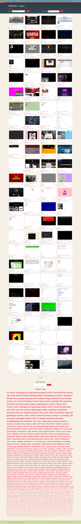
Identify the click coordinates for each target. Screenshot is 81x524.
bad (48, 56)
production (21, 484)
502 (55, 313)
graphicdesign (63, 434)
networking (53, 502)
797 (39, 256)
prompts (46, 512)
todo (44, 513)
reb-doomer (11, 313)
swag (71, 481)
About (47, 522)
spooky (27, 512)
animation (67, 395)
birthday (14, 476)
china (12, 343)
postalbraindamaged (44, 313)
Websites (12, 6)
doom (65, 99)
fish (47, 465)
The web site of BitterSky (62, 197)
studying (9, 481)
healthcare (68, 498)
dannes (59, 227)
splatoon (42, 469)
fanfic (22, 469)
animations (41, 471)
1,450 (55, 184)
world (29, 498)
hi (10, 498)
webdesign (10, 449)
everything (66, 441)
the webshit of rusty (28, 312)
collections (47, 513)
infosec (46, 343)
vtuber (64, 449)
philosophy (24, 404)
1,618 (38, 184)
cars (29, 85)
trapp (42, 356)
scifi (24, 426)
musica (35, 401)
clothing (25, 453)
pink (46, 413)
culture (9, 426)
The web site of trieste (29, 226)
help (19, 492)
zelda (69, 510)
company (65, 505)
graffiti (63, 503)
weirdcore (70, 449)
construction (32, 492)
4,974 (71, 127)
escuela (31, 495)
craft (49, 484)
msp (46, 128)
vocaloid (17, 424)
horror (16, 398)
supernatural (39, 495)
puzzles (27, 474)
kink (24, 513)
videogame (24, 407)
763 (55, 256)
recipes (14, 481)
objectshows (10, 479)
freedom (8, 498)
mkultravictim (27, 299)
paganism (40, 510)
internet (40, 415)
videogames (60, 85)
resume (9, 465)
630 (22, 299)
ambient (65, 502)
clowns (69, 489)
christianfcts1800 (11, 127)
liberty (10, 142)
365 (22, 356)
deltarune (29, 449)
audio (54, 479)
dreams (14, 467)
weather (11, 228)
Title (58, 341)
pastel (15, 495)
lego (47, 493)
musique (29, 513)
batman (71, 504)
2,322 (55, 170)
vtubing (46, 511)
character (27, 506)
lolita (35, 489)
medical (37, 497)
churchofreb (11, 84)
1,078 (22, 213)
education (67, 401)
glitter (65, 513)
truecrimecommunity (64, 56)
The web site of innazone (13, 25)
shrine (57, 483)
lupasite (42, 140)
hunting (64, 300)
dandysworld (23, 510)
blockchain (21, 504)
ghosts (59, 504)
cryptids (35, 504)
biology (14, 453)
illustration (59, 413)
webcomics (28, 441)
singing (66, 457)
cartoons (19, 413)
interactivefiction (29, 511)
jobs (18, 512)
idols (52, 510)
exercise (66, 510)
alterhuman (57, 502)
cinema (31, 429)
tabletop (13, 496)
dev (43, 487)
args (8, 493)
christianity (31, 257)
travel (50, 407)
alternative (10, 457)
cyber (53, 493)
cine (56, 487)
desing (20, 512)
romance (26, 467)
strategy (63, 128)
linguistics (57, 465)
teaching (43, 474)
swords (29, 99)
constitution (29, 56)
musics (41, 511)
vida (47, 509)
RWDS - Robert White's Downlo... (63, 298)
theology (25, 504)
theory (33, 505)
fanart (9, 439)
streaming (16, 439)
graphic (16, 484)
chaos (49, 509)
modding (40, 472)
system (43, 465)
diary (41, 413)
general (34, 502)
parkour (31, 171)
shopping (10, 455)
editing (25, 436)
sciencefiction (17, 503)
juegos (22, 461)
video (51, 413)
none (39, 484)
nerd (65, 496)
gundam (49, 372)
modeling (56, 497)
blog (13, 395)
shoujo (48, 512)
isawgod (10, 98)
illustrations (39, 506)
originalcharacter (65, 509)
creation (45, 502)
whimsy (38, 489)
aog (42, 342)
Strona (42, 183)
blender (48, 478)
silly (47, 424)
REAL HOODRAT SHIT (45, 226)
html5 (35, 459)
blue (7, 491)
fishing (62, 498)
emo (35, 271)
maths (8, 489)
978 (71, 213)
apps (69, 465)
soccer (45, 449)
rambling (64, 511)
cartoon (57, 471)
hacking (20, 446)
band (49, 461)
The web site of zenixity (61, 369)
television (50, 463)
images (59, 492)
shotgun (59, 127)
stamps (9, 472)
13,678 (22, 55)
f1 (37, 493)
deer (12, 171)
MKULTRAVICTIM (28, 298)
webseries (17, 504)
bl (69, 486)
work (15, 465)
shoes (68, 497)
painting (45, 426)
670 (71, 270)
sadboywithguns (60, 55)
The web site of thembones (13, 298)
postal (52, 314)
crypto (9, 459)
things (33, 487)
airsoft (47, 85)
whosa (42, 299)
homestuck (38, 429)
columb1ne (13, 314)
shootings (43, 271)
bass (25, 512)
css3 (9, 510)
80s (41, 489)
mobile (66, 503)
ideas (50, 498)
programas (41, 497)
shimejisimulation (37, 214)
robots (27, 472)
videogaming (23, 501)
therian (27, 496)
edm (27, 498)
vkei (43, 479)
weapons (13, 142)
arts (14, 426)
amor (51, 479)
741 (22, 270)
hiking (28, 257)
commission (36, 511)
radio (56, 455)
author (45, 498)
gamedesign (20, 472)
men (32, 300)
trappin (43, 228)
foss (72, 503)
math (43, 424)
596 (71, 299)
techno (21, 496)
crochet (61, 426)
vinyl (47, 510)
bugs (67, 459)
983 (55, 213)
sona (14, 271)
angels (62, 497)
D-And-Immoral (44, 283)
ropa (12, 498)
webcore (27, 446)
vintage (67, 446)
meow (60, 479)
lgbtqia (72, 496)
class (66, 506)
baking (51, 426)
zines (29, 444)
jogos (39, 476)
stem (55, 513)
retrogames (70, 502)
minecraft (58, 407)
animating (10, 512)
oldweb (9, 451)
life (21, 410)
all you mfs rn (11, 355)
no (25, 478)
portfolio (55, 398)
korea (18, 343)
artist (40, 431)
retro (18, 410)
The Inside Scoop (60, 326)
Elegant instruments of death (30, 97)
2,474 (22, 170)
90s (31, 426)
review (51, 505)
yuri (59, 474)
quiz (32, 510)
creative (47, 455)
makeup (30, 434)
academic (21, 503)
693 (55, 270)
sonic (52, 439)
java (17, 495)
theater (64, 491)
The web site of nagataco (13, 68)
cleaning (58, 498)
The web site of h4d (12, 255)
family (66, 471)
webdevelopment (62, 469)
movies (19, 395)
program (46, 431)
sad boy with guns (61, 54)
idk (71, 413)
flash (27, 493)
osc (68, 474)
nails (44, 505)
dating (43, 511)
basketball (61, 446)
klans (61, 171)
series (68, 431)
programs (8, 506)
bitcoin (44, 493)
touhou (16, 474)
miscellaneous (70, 512)
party (12, 511)
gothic (21, 471)
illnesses (31, 185)
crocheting (11, 505)
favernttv (26, 356)
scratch (32, 489)
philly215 (59, 313)
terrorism (30, 142)
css (64, 429)
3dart (69, 504)
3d (22, 429)
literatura (68, 495)
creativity (44, 434)
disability (63, 510)
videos (33, 415)
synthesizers (15, 509)
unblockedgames (20, 509)
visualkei (33, 512)
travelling (60, 486)
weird (67, 444)
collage (21, 487)
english (35, 471)
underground (57, 513)
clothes (23, 439)
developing (42, 513)
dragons (9, 476)
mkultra (59, 185)
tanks (61, 228)
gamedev (67, 407)
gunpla (35, 85)
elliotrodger (46, 271)
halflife (31, 513)
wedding (52, 501)
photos (35, 449)
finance (65, 461)
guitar (41, 439)
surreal (40, 502)
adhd (54, 510)
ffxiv (38, 481)
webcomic (15, 257)
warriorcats (57, 493)
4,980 (22, 98)
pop (13, 493)
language (17, 455)
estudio (62, 505)
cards (49, 506)
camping (34, 257)
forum (33, 496)
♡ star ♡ (10, 369)
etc (28, 426)
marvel (26, 469)
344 (39, 371)
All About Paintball (61, 25)
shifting (67, 512)
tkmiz (30, 214)
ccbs (10, 213)
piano (63, 478)
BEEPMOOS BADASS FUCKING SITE (64, 255)
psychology (11, 431)
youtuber (50, 510)
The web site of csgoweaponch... (46, 240)
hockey (65, 498)
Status (64, 522)
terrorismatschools (28, 184)
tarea (67, 513)
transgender (20, 467)
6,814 (38, 98)
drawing (29, 398)
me (25, 434)
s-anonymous (11, 55)
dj (12, 495)
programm (22, 512)
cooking (65, 415)
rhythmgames (37, 509)
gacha (34, 503)
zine (71, 476)
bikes (54, 506)
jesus (24, 491)
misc (18, 489)
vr (13, 465)
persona (44, 495)
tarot (17, 471)
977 (22, 227)
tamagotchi (30, 512)
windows (52, 471)
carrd (56, 472)
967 (55, 227)
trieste (26, 227)
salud (43, 496)
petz (19, 501)
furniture (28, 503)
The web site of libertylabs (13, 140)
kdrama (55, 498)
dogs (67, 413)
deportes (63, 474)
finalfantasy (61, 512)
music (43, 142)
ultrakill (27, 509)
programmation (55, 509)
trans (55, 434)
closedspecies (57, 501)
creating (57, 506)
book (31, 455)
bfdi (61, 481)
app (51, 469)
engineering (46, 444)
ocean (66, 478)
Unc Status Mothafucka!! (45, 68)
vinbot (26, 371)
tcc (67, 56)
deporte (48, 489)
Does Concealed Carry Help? (30, 154)
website (58, 424)
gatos (59, 463)
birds (25, 459)
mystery (38, 474)
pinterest (40, 486)
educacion (22, 449)
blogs (14, 451)
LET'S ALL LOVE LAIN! (61, 355)
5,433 (71, 41)
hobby (56, 476)
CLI (53, 522)
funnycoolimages (54, 99)
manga (47, 398)
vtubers (59, 491)
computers (53, 410)
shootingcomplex (60, 41)
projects (59, 461)
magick (67, 511)
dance (29, 171)
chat (70, 455)
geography (38, 487)
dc (37, 496)
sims (7, 511)
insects (71, 495)
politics (36, 372)
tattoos (11, 497)
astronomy (42, 457)
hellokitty (67, 484)
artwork (47, 498)
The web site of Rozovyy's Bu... (63, 269)
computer (59, 449)
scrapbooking (41, 505)
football (10, 429)
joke (62, 511)
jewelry (13, 486)
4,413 (71, 141)
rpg (14, 42)
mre (30, 42)
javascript (42, 441)
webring (17, 513)
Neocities (9, 522)
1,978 (71, 84)
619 (39, 299)
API (58, 522)
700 (71, 55)
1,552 (55, 98)
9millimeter (11, 226)
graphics (16, 429)
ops (26, 128)
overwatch (64, 512)
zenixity (59, 371)
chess (53, 472)
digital (31, 457)
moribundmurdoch (28, 170)
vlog (46, 492)
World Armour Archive (12, 111)
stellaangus (43, 127)
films (50, 421)
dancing (37, 469)
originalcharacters (51, 446)
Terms (67, 522)
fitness (52, 455)
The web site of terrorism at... (30, 183)
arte (35, 398)
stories (19, 426)
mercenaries (64, 271)
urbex (28, 314)
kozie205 (43, 213)
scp (60, 511)
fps (15, 42)
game (63, 171)
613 (55, 299)
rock (12, 85)
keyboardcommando (61, 84)
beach (40, 512)
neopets (8, 512)
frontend (22, 511)
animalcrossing (58, 510)
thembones (11, 299)
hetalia (45, 509)
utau (57, 484)
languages (57, 441)
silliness (15, 513)
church (24, 509)
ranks (32, 128)
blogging (27, 413)
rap (15, 469)
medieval (13, 503)
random (20, 415)
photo (30, 465)
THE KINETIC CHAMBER (62, 39)
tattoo (30, 505)
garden (20, 505)
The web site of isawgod (13, 97)
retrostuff (48, 99)
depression (23, 502)
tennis (29, 501)
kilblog (26, 84)
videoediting (26, 495)
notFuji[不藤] (27, 25)
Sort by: (10, 11)
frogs (49, 214)
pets (17, 451)
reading (67, 398)
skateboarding (11, 471)
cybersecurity (19, 459)
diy (18, 142)
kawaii (28, 418)
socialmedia (19, 486)
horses (15, 493)
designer (70, 511)
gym (12, 469)
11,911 (38, 41)
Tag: (44, 11)
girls (72, 489)
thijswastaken (27, 127)
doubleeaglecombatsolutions (62, 270)
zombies (27, 513)
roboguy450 (27, 98)
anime (19, 56)
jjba (14, 505)
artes (32, 498)
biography (65, 372)
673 (39, 84)
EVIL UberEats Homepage (13, 183)
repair (48, 511)
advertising (37, 510)
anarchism (47, 487)
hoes (45, 228)
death (25, 484)
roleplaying (10, 478)
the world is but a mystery (29, 68)
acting (48, 491)
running (47, 481)
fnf (27, 478)
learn (53, 498)
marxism (10, 511)
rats (26, 502)
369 (71, 342)
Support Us (18, 1)
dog (30, 472)
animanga (38, 498)
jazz (33, 491)
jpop (13, 491)
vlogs (43, 510)
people (14, 497)
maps (53, 497)
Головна (42, 154)
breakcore (17, 271)
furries (11, 56)
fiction (52, 424)
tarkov (12, 42)
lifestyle (36, 436)
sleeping (35, 463)
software (55, 429)
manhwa (8, 492)
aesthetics (60, 444)
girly (62, 495)
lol (41, 479)
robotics (53, 484)
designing (15, 487)
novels (29, 479)
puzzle (36, 467)
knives (51, 257)
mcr (18, 493)
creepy (40, 492)
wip (57, 459)
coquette (14, 472)
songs (29, 486)
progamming (10, 484)
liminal (34, 506)
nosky (42, 371)
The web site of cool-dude (45, 97)
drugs (48, 42)
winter (46, 214)
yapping (50, 503)
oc (60, 415)
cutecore (65, 424)
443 (22, 342)
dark (35, 481)
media (44, 421)
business (56, 421)
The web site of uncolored (13, 283)
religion (13, 257)
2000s (45, 410)
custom (51, 56)
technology (27, 401)
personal (62, 393)
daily (35, 512)
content (12, 509)
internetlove (11, 371)
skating (50, 300)
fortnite (65, 472)
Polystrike (59, 154)
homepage (15, 498)
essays (9, 469)
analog (49, 501)
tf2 (21, 483)
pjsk (17, 481)
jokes (71, 513)
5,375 (38, 127)
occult (45, 461)
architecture (62, 451)
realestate (41, 491)
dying (26, 300)
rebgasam (59, 98)
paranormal (31, 483)
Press (61, 522)
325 (71, 371)
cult (9, 513)
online (15, 478)
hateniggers (27, 141)
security (34, 476)
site (13, 459)
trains (16, 492)
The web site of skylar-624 (29, 326)
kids (60, 128)
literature (11, 404)
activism (48, 483)
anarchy (8, 504)
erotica (28, 505)
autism (55, 271)
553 (22, 313)
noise (57, 481)
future (52, 509)
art (58, 142)
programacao (69, 501)
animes (9, 467)
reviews (10, 446)
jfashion (59, 478)
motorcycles (29, 228)
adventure (51, 476)
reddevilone (59, 213)
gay (15, 446)
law (57, 479)
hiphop (24, 481)
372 (55, 342)
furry (63, 142)
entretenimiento (57, 512)
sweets (51, 511)
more (12, 513)
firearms (61, 42)
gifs (39, 479)
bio (69, 471)
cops (33, 128)
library (60, 502)
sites (62, 502)
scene (13, 441)
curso (42, 501)
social (40, 449)
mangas (25, 503)
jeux (19, 513)
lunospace (59, 312)
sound (60, 497)
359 (39, 356)
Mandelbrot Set (11, 341)
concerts (56, 505)
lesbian (29, 487)
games (67, 128)
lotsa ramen (11, 54)
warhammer (63, 513)
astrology (41, 467)
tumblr (10, 493)
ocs (14, 401)
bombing (29, 185)
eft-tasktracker (11, 41)
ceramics (11, 504)
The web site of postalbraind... (46, 312)
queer (13, 418)
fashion (40, 395)
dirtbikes (51, 372)
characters (11, 436)
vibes (11, 513)
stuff (39, 424)
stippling (45, 56)
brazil (40, 501)
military (69, 99)
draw (20, 495)
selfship (60, 506)
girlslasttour (33, 214)
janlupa (42, 141)
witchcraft (52, 459)
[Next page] (41, 377)
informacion (47, 505)
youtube (10, 413)
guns (10, 42)
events (70, 463)
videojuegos (36, 410)
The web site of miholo (45, 111)
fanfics (34, 510)
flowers (9, 453)
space (28, 424)
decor (7, 509)
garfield (46, 42)
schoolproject (69, 503)
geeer (10, 170)
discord (22, 451)
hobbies (69, 300)
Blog (56, 522)
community (36, 444)
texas (45, 171)
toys (18, 469)
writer (61, 504)
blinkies (54, 457)
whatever (30, 493)
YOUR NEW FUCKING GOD (62, 97)
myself (25, 479)
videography (22, 493)
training (69, 509)
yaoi (40, 463)
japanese (10, 461)
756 (71, 256)
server (25, 505)
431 (39, 342)
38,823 (22, 41)
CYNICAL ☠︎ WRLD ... (12, 240)
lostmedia (59, 509)
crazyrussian (27, 41)
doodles (71, 510)
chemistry (37, 491)
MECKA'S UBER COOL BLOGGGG (64, 240)
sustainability (46, 503)
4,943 (22, 141)
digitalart (15, 434)
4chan (50, 171)
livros (31, 497)
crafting (30, 459)
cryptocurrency (20, 506)
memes (43, 42)
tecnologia (28, 461)
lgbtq (31, 436)
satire (45, 510)
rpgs (71, 483)
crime (71, 56)
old (31, 491)
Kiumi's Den (60, 140)
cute (15, 56)
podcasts (8, 497)
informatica (47, 451)
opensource (51, 496)
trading (34, 495)
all (18, 465)
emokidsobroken (11, 356)
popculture (44, 476)
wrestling (25, 483)
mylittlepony (12, 510)
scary (48, 214)
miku (24, 496)
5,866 (22, 127)
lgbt (29, 431)
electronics (15, 444)
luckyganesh (11, 342)
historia (55, 495)
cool (42, 99)
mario (45, 491)
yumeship (46, 506)
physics (16, 457)
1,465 (55, 84)
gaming (45, 85)
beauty (42, 446)
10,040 (38, 55)
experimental (24, 457)
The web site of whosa (45, 298)
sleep (26, 463)
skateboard (13, 300)
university (42, 503)
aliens (15, 99)
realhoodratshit (43, 227)
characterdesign (22, 476)
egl (20, 502)
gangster (27, 142)
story (9, 441)
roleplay (20, 441)
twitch (28, 481)
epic (22, 495)
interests (65, 463)
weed (65, 495)
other (30, 463)
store (15, 491)
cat (56, 426)
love (13, 410)
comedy (49, 441)
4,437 (55, 141)
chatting (50, 497)
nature (48, 300)
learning (10, 424)
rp (39, 478)
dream (50, 314)
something (56, 511)
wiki (52, 467)
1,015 (38, 213)
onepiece (16, 505)
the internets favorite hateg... (30, 140)
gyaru (60, 472)
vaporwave (43, 453)
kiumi (59, 141)
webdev (44, 489)
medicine (35, 472)
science (10, 407)
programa (29, 502)
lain (40, 465)
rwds (59, 299)
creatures (13, 512)
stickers (18, 491)
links (60, 476)
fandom (43, 418)
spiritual (70, 513)
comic (27, 415)
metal (59, 214)
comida (37, 434)
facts (72, 511)
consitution (18, 99)
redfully (59, 356)
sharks (57, 489)
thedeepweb (43, 41)
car (42, 484)
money (50, 228)
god (10, 99)
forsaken (24, 506)
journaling (37, 426)
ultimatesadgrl (43, 270)
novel (10, 491)
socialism (59, 496)
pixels (45, 472)
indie (42, 436)
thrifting (13, 501)
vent (26, 489)
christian (8, 502)
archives (59, 505)
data (30, 478)
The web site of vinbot (29, 369)
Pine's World (27, 255)
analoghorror (36, 505)
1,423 (71, 184)
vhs (18, 498)
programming (13, 214)
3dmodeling (65, 487)
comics (19, 128)
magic (64, 453)
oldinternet (52, 513)
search (42, 498)
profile (44, 463)
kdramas (31, 506)
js (22, 497)
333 (55, 371)
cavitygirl (26, 270)
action (61, 271)
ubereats (10, 184)
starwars (55, 491)
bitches (34, 300)
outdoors (24, 486)
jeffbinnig (26, 55)
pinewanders (27, 256)
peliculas (64, 479)
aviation (8, 503)
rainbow (34, 513)
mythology (16, 128)
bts (50, 491)
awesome (66, 486)
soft (66, 504)
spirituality (51, 449)
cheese (51, 512)
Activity (10, 8)
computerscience (53, 492)
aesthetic (28, 421)
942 (71, 227)
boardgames (31, 484)
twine (72, 486)
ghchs (62, 471)
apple (41, 509)
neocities (52, 506)
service (10, 501)
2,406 (38, 170)
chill (7, 501)
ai (52, 415)
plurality (37, 492)
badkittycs (43, 55)
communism (17, 483)
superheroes (12, 506)
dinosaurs (22, 489)
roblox (33, 404)
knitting (22, 465)
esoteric (22, 505)
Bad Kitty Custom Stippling (45, 54)
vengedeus (43, 256)
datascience (22, 513)
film (33, 271)
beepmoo (59, 256)
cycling (49, 504)
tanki (42, 128)
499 (71, 313)
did (72, 501)
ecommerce (34, 486)
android (25, 487)
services (62, 492)
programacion (42, 404)
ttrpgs (42, 455)
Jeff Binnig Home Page (29, 54)
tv (38, 418)
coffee (35, 451)
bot (67, 505)
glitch (32, 504)
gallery (30, 476)
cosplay (69, 453)
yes (35, 496)
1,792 (71, 170)
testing (61, 455)
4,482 (38, 141)
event (50, 493)
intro (49, 472)
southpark (48, 495)
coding (40, 398)
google (10, 509)
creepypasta (65, 476)
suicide (34, 185)
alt (28, 489)
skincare (17, 497)
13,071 (54, 55)
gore (15, 85)
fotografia (13, 492)
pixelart (69, 429)
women (37, 502)
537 (39, 313)
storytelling (29, 451)
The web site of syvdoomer (45, 326)
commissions (22, 431)
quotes (40, 504)
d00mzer (26, 342)
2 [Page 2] (40, 377)
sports (52, 404)
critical (30, 128)
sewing (23, 444)
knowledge (46, 501)
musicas (16, 512)
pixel (15, 479)
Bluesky (22, 522)
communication (33, 509)
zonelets (47, 479)
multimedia (40, 493)
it (14, 449)
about (66, 455)
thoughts (54, 451)
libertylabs (10, 141)
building (61, 300)
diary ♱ (42, 255)
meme (48, 469)
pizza (56, 474)
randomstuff (53, 512)
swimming (55, 496)
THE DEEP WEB (44, 39)
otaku (38, 504)
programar (67, 493)
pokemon (63, 410)
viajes (53, 511)
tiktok (30, 496)
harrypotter (43, 504)
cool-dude (43, 98)
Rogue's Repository (44, 25)
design (10, 398)
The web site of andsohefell (29, 283)
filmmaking (46, 486)
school (27, 410)
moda (70, 461)
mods (52, 503)
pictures (9, 486)
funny (47, 436)
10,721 (54, 41)
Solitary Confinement (61, 183)
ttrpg (9, 444)
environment (52, 489)
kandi (65, 497)
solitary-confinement (61, 184)
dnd (21, 434)
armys (59, 171)
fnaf (17, 449)
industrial (19, 510)
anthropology (56, 503)
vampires (35, 465)
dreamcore (34, 479)
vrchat (61, 510)
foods (36, 484)
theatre (54, 461)
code (56, 439)
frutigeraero (64, 465)
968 (39, 227)
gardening (11, 415)
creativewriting (29, 510)
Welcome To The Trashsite (62, 111)
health (33, 424)
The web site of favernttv (29, 355)
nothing (36, 457)
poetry (10, 401)
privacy (67, 481)
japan (14, 343)
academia (32, 501)
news (23, 424)
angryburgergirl (11, 269)
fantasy (35, 413)
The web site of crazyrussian (30, 39)
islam (39, 511)
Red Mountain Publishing (13, 326)
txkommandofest (44, 170)
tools (60, 489)
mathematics (50, 474)
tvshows (35, 461)
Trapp (42, 355)
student (52, 487)
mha (38, 512)
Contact (71, 522)
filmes (21, 492)
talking (30, 504)
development (64, 439)
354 (55, 356)
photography (17, 314)
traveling (53, 478)
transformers (64, 489)
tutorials (14, 504)
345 (71, 356)
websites (61, 457)
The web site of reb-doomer (13, 312)
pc (61, 491)
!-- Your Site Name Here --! (29, 269)
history (48, 401)
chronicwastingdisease (28, 313)
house (43, 509)
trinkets (34, 497)
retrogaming (62, 493)
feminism (55, 486)
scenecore (62, 483)
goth (25, 429)
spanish (46, 484)
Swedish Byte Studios (12, 197)
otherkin (34, 498)
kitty (47, 56)
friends (64, 436)
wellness (31, 503)
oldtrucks (32, 56)
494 (71, 98)
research (16, 461)
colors (27, 501)
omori (50, 486)
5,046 (55, 127)
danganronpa (10, 483)
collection (34, 493)
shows (58, 431)
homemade (61, 343)
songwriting (43, 512)
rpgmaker (64, 504)
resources (21, 478)
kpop (42, 401)
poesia (33, 511)
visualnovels (66, 467)
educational (10, 487)
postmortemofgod (60, 342)
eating (11, 502)
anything (62, 459)
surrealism (45, 497)
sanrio (9, 434)
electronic (70, 487)
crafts (34, 418)
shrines (70, 505)
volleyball (61, 484)
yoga (48, 492)
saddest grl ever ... (44, 269)
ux (51, 504)
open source (14, 522)
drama (29, 497)
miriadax (29, 509)
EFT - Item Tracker (12, 39)
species (43, 506)
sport (64, 431)
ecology (46, 496)
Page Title (43, 341)
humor (32, 474)
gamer (59, 495)
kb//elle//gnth (27, 111)
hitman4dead (11, 256)
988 (22, 84)
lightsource (27, 213)
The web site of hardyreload (13, 154)
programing (34, 407)
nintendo (26, 455)
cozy (43, 492)
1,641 (22, 184)
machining (27, 85)
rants (10, 503)
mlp (21, 455)
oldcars (35, 56)
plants (46, 439)
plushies (37, 483)
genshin (51, 465)
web (8, 410)
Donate (50, 522)
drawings (30, 471)
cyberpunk (35, 446)
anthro (50, 513)
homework (36, 501)
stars (63, 481)
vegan (7, 513)
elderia (59, 68)
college (25, 492)
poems (32, 467)
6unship (42, 184)
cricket (21, 498)
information (36, 453)
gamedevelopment (13, 463)
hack (60, 513)
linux (56, 415)
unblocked (28, 491)
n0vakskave (43, 84)
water (28, 504)
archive (35, 431)
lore (56, 453)
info (71, 457)
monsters (62, 496)
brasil (12, 489)
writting (65, 501)
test (21, 421)
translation (67, 492)
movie (20, 453)
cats (9, 395)
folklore (72, 509)
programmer (9, 495)
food (55, 393)
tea (52, 491)
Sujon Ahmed (27, 240)
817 (22, 256)
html (64, 404)
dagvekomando (60, 170)
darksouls (13, 56)
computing (68, 491)
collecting (48, 467)
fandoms (36, 455)
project (40, 451)
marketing (48, 429)
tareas (39, 513)
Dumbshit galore (44, 197)
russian (29, 42)
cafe (21, 491)
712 (39, 270)
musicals (43, 478)
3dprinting (66, 300)
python (55, 469)
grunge (59, 487)
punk (67, 426)
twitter (7, 510)
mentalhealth (58, 467)
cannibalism (48, 257)
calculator (25, 511)
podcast (53, 483)
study (53, 444)
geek (58, 511)
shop (29, 453)
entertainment (32, 439)
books (27, 171)
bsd (70, 497)
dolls (55, 463)
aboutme (53, 436)
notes (36, 506)
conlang (16, 506)
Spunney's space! (61, 283)
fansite (70, 478)
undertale (51, 453)
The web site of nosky (45, 369)
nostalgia (20, 418)
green (21, 497)
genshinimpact (37, 503)
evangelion (16, 510)
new (26, 510)
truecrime (59, 56)
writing (63, 99)
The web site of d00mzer (29, 341)
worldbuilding (13, 421)
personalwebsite (43, 459)
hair (67, 502)
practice (8, 505)
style (69, 479)
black (36, 512)
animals (55, 401)
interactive (21, 474)
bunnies (67, 483)
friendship (61, 501)
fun (17, 404)
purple (18, 502)
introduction (20, 479)
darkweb (52, 42)
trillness (47, 228)
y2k (71, 415)
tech (61, 314)
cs (44, 300)
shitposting (15, 502)
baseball (71, 492)
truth (11, 99)
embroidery (18, 511)
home (20, 481)
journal (50, 418)
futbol (26, 465)
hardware (17, 496)
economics (16, 142)
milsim (49, 85)
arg (8, 418)
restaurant (24, 498)
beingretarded (50, 271)
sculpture (16, 501)
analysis (72, 498)
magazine (59, 503)
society (56, 504)
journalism (10, 474)
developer (31, 469)
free (69, 469)
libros (31, 481)
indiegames (53, 481)
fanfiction (64, 421)
